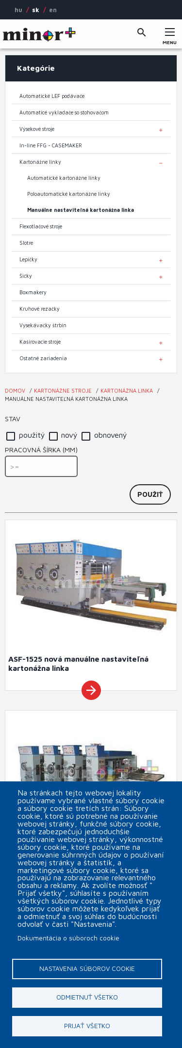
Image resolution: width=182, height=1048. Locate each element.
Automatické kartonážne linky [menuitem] (63, 178)
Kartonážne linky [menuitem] (40, 162)
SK (35, 10)
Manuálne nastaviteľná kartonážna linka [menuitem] (80, 210)
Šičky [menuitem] (25, 276)
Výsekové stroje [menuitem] (36, 129)
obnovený (110, 434)
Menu (170, 39)
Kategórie (36, 68)
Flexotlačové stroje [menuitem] (40, 226)
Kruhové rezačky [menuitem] (39, 309)
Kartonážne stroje (63, 390)
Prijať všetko (87, 1026)
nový (69, 434)
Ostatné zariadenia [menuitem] (43, 358)
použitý (32, 434)
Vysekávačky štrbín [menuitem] (42, 325)
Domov (15, 390)
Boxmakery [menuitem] (33, 292)
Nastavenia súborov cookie (87, 968)
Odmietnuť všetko (87, 997)
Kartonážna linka (126, 390)
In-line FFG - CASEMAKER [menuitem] (50, 145)
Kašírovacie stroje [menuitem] (40, 342)
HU (18, 10)
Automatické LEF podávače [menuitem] (51, 96)
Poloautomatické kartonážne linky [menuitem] (68, 194)
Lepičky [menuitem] (28, 259)
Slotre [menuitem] (26, 243)
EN (53, 10)
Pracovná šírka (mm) (41, 449)
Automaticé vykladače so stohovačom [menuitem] (64, 112)
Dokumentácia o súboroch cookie (68, 938)
